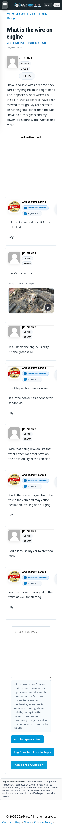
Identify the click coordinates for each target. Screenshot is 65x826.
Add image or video (27, 739)
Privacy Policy (43, 822)
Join (57, 5)
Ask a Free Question (29, 765)
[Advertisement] (32, 164)
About (27, 822)
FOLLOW (27, 76)
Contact (7, 822)
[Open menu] (5, 5)
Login (48, 5)
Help (18, 822)
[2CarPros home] (26, 5)
